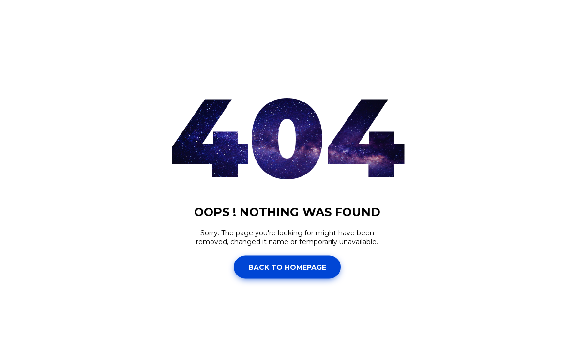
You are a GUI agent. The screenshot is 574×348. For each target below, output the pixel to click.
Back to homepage (287, 266)
